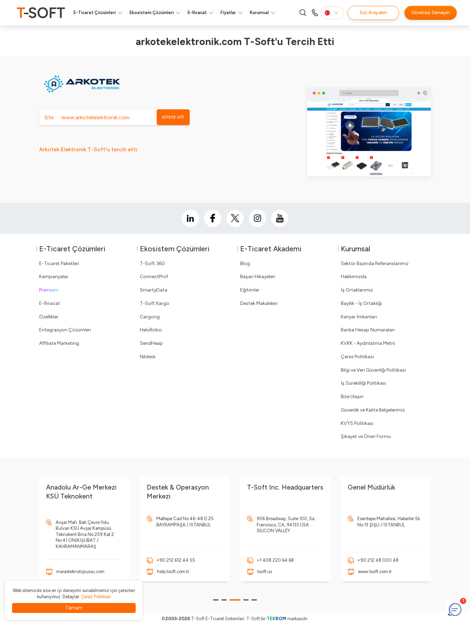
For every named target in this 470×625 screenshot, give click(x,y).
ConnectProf (154, 276)
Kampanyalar (53, 276)
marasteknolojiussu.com (80, 571)
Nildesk (148, 357)
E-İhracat (197, 12)
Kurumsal (259, 12)
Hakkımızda (354, 276)
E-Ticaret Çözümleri (95, 12)
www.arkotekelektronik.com (95, 117)
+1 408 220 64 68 (275, 560)
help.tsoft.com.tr (173, 571)
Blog (245, 263)
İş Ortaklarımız (357, 290)
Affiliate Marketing (59, 343)
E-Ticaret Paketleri (59, 263)
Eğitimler (249, 290)
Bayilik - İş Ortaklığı (361, 303)
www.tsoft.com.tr (375, 571)
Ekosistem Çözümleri (152, 12)
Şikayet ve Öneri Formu (366, 436)
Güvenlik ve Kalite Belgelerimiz (373, 410)
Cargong (150, 317)
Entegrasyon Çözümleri (65, 330)
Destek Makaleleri (259, 303)
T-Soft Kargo (154, 303)
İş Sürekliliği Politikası (363, 383)
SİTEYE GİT (173, 117)
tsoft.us (264, 571)
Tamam (74, 608)
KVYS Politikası (357, 423)
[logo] (40, 13)
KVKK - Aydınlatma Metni (368, 343)
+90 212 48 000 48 (378, 560)
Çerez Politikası (357, 357)
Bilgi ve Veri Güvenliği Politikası (373, 370)
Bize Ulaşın (352, 396)
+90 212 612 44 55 (175, 560)
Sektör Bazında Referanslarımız (375, 263)
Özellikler (48, 317)
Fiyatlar (228, 12)
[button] (216, 600)
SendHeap (151, 343)
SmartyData (153, 290)
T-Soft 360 (152, 263)
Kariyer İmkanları (359, 317)
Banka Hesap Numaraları (368, 330)
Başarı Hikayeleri (257, 276)
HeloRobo (151, 330)
